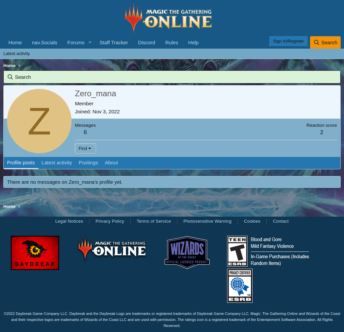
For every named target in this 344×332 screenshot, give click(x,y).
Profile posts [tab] (21, 162)
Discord (146, 42)
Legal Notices (69, 221)
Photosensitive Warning (207, 221)
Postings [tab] (88, 162)
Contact (281, 221)
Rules (171, 42)
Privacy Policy (109, 221)
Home (15, 42)
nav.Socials (44, 42)
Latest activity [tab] (57, 162)
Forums (76, 42)
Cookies (252, 221)
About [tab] (111, 162)
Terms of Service (154, 221)
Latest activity (16, 53)
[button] (89, 42)
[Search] (325, 42)
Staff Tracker (113, 42)
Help (193, 42)
